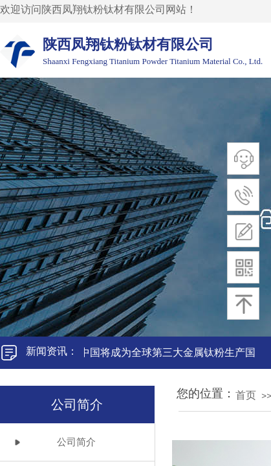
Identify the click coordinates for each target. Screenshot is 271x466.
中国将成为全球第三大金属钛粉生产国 (169, 352)
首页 (245, 395)
